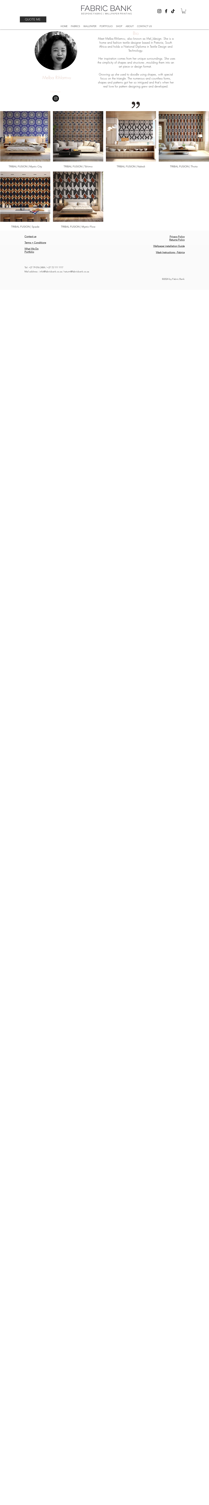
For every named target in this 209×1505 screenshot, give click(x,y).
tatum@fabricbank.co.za (76, 271)
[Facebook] (166, 11)
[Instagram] (159, 11)
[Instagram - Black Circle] (55, 98)
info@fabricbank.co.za (51, 271)
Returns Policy (177, 239)
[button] (184, 10)
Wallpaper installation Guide (169, 246)
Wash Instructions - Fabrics (170, 252)
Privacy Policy (177, 236)
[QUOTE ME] (33, 19)
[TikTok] (173, 11)
